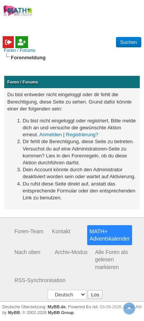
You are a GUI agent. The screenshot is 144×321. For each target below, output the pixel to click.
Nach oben (27, 252)
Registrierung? (82, 134)
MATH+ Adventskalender (109, 235)
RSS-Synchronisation (39, 280)
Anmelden (50, 134)
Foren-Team (28, 231)
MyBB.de (57, 306)
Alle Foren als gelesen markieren (111, 259)
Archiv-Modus (71, 252)
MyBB (14, 312)
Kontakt (61, 231)
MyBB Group (61, 312)
